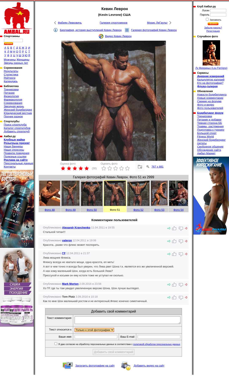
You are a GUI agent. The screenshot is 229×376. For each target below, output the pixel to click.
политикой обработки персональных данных (163, 345)
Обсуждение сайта (209, 150)
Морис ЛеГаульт (157, 22)
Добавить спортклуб (17, 131)
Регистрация (213, 31)
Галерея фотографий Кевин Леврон (154, 30)
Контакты (10, 166)
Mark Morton (70, 283)
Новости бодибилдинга (211, 94)
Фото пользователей (210, 108)
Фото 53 (159, 209)
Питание (9, 92)
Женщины (22, 59)
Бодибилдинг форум (210, 112)
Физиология (11, 96)
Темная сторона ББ (209, 123)
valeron (67, 240)
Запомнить (215, 20)
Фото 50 (92, 209)
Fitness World (205, 136)
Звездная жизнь (14, 106)
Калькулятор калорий (211, 79)
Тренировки (11, 89)
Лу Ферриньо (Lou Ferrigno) (211, 55)
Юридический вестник (18, 113)
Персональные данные (18, 163)
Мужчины (10, 59)
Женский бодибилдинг (18, 109)
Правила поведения (16, 153)
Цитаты (202, 143)
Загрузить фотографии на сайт (95, 366)
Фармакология (13, 99)
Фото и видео (205, 104)
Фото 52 (138, 209)
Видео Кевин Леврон (118, 36)
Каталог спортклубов (17, 128)
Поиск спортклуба (15, 124)
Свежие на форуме (209, 101)
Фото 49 (71, 209)
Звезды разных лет (16, 62)
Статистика (11, 74)
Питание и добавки (209, 119)
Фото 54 (179, 209)
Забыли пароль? (213, 27)
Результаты (11, 71)
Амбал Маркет (206, 153)
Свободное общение (210, 146)
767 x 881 (158, 166)
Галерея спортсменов (113, 22)
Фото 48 (50, 209)
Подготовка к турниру (210, 129)
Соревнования (13, 103)
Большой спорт (207, 133)
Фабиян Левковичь (70, 22)
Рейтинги (9, 77)
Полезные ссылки (15, 156)
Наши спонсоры (14, 149)
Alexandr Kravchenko (76, 227)
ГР (64, 253)
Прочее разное (13, 116)
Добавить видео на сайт (149, 366)
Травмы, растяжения (210, 126)
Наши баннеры (13, 146)
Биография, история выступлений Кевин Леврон (91, 30)
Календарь (11, 81)
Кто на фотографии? (210, 83)
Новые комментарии (210, 97)
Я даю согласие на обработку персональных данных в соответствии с (125, 345)
